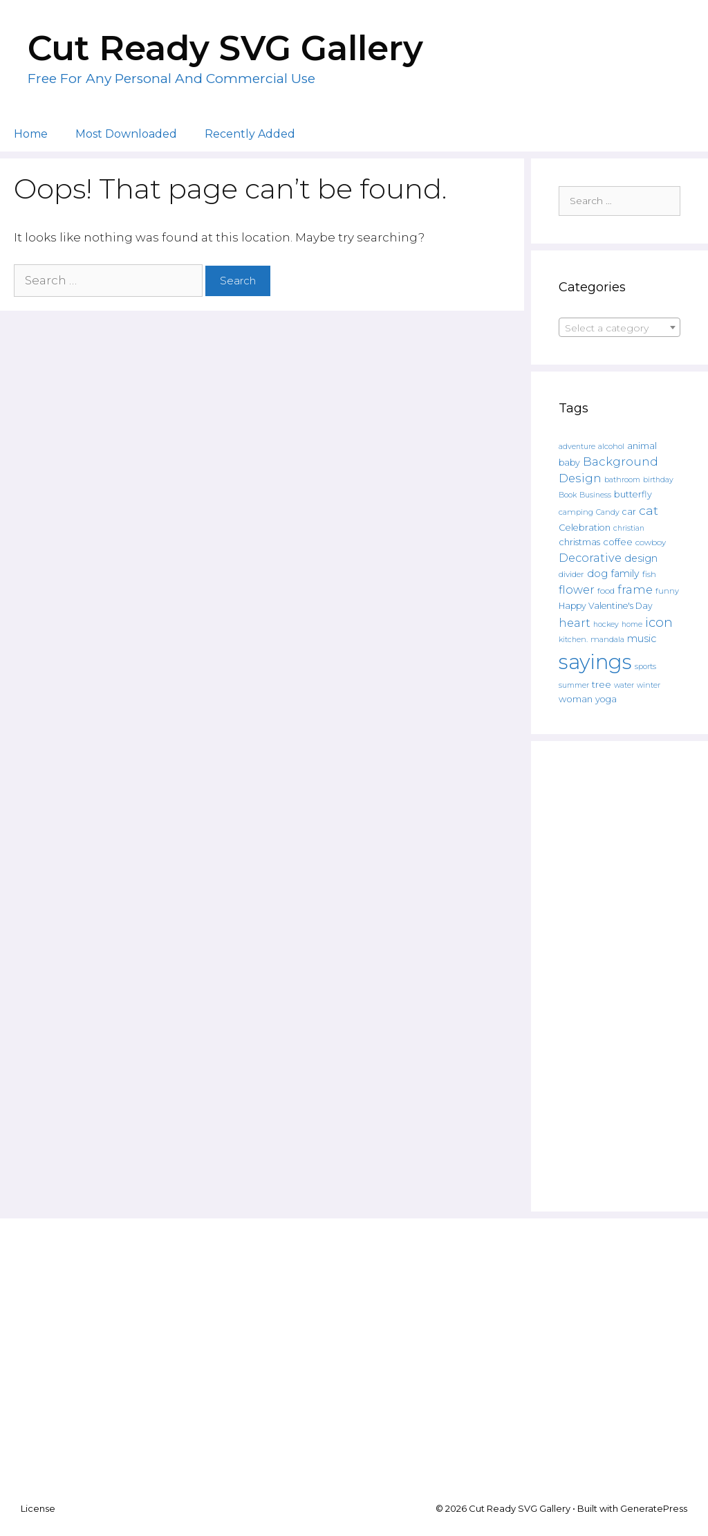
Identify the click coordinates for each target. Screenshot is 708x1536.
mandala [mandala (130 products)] (607, 639)
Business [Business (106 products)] (595, 495)
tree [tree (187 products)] (601, 684)
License (38, 1508)
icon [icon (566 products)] (659, 622)
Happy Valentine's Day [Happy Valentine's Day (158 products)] (606, 606)
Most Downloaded (126, 133)
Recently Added (250, 133)
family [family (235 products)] (625, 573)
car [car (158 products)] (629, 511)
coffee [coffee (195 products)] (618, 541)
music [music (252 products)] (641, 638)
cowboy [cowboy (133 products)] (650, 542)
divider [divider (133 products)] (571, 574)
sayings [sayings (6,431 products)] (595, 662)
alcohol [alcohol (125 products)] (611, 446)
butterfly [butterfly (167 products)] (633, 494)
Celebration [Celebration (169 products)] (585, 527)
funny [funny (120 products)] (667, 591)
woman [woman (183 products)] (576, 698)
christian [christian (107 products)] (628, 528)
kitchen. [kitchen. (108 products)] (573, 639)
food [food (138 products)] (606, 591)
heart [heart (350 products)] (574, 623)
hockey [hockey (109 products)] (606, 624)
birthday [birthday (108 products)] (658, 479)
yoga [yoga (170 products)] (606, 699)
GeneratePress (653, 1508)
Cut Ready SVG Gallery (225, 48)
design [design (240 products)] (641, 558)
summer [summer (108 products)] (574, 685)
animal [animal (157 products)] (642, 446)
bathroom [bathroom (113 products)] (622, 479)
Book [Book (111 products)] (568, 495)
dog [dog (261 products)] (597, 573)
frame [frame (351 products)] (635, 589)
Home (31, 133)
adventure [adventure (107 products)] (577, 446)
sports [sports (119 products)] (645, 666)
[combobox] (619, 327)
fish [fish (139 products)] (649, 574)
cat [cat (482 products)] (648, 510)
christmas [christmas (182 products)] (579, 541)
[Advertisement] (619, 976)
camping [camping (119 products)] (576, 512)
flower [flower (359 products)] (577, 589)
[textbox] (619, 328)
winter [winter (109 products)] (648, 685)
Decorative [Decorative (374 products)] (590, 558)
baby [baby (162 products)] (569, 462)
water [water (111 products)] (624, 685)
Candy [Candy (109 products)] (608, 512)
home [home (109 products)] (632, 624)
